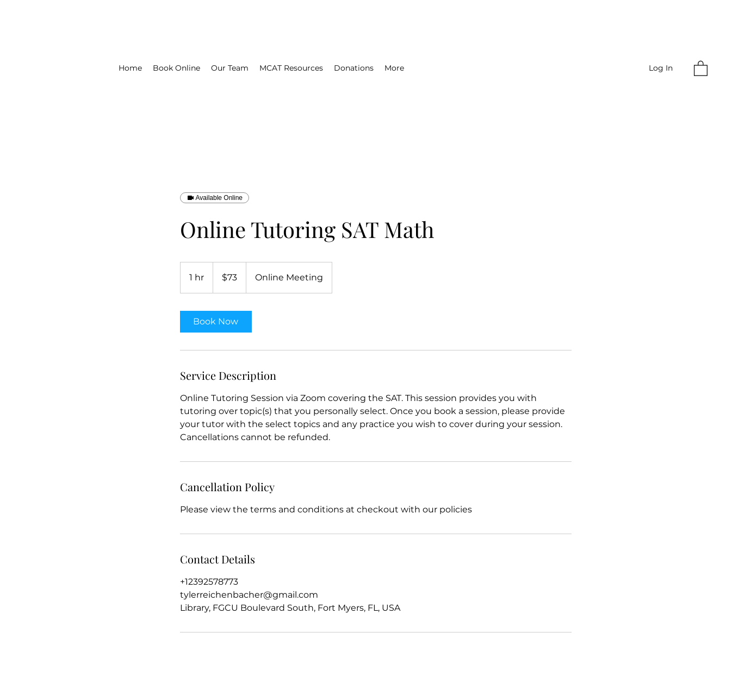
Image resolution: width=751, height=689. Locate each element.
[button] (700, 68)
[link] (216, 322)
